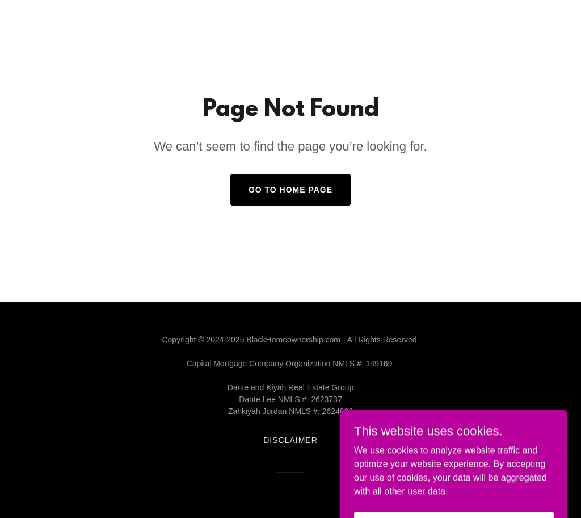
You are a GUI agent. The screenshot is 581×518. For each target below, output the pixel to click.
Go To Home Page (290, 189)
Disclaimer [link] (290, 440)
